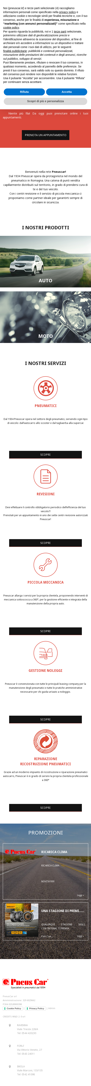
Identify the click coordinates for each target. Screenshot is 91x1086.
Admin (51, 1008)
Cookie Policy (14, 1008)
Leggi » (80, 895)
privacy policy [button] (67, 12)
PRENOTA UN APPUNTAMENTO (45, 135)
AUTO (45, 280)
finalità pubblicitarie (15, 51)
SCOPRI (45, 454)
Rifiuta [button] (24, 91)
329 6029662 (29, 1000)
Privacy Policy (36, 1008)
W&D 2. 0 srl (18, 1016)
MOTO (45, 336)
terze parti (60, 31)
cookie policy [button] (11, 27)
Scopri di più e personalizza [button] (45, 101)
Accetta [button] (67, 91)
